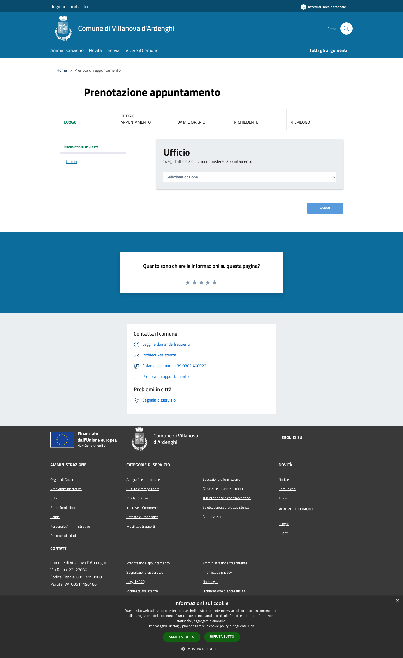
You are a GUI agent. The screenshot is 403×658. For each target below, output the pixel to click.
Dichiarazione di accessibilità (224, 591)
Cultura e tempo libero (142, 489)
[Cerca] (346, 28)
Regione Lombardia (69, 6)
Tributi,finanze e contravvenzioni (227, 498)
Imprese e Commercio (142, 507)
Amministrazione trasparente (225, 563)
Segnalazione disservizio (144, 572)
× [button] (397, 601)
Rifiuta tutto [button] (222, 636)
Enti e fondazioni (63, 507)
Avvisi (283, 498)
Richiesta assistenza (142, 591)
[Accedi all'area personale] (323, 7)
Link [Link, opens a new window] (251, 626)
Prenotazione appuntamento (148, 563)
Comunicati (287, 489)
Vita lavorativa (137, 498)
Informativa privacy (217, 572)
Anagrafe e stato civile (143, 479)
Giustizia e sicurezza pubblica (224, 488)
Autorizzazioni (213, 516)
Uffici (54, 498)
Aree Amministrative (66, 489)
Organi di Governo (63, 479)
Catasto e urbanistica (142, 517)
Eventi (283, 533)
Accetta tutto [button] (182, 637)
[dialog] (201, 627)
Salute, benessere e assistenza (226, 507)
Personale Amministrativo (70, 526)
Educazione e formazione (221, 479)
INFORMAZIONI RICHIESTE (81, 147)
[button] (201, 649)
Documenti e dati (63, 535)
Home (62, 70)
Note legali (210, 582)
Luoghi (284, 524)
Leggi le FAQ (135, 582)
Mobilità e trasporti (140, 526)
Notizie (284, 479)
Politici (55, 517)
